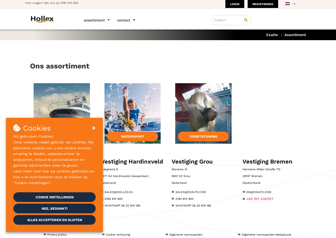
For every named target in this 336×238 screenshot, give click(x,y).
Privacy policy (57, 234)
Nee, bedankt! (55, 208)
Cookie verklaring (118, 234)
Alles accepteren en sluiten (54, 220)
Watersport (132, 136)
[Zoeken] (246, 20)
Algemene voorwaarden (185, 234)
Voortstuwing (203, 136)
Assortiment (94, 20)
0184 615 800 (69, 3)
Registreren (262, 4)
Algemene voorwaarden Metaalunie (266, 234)
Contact (123, 20)
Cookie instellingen (55, 197)
